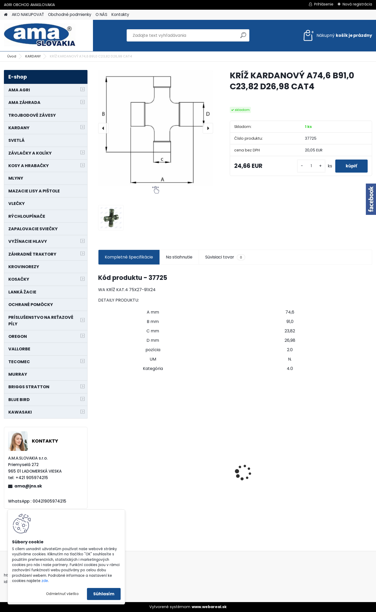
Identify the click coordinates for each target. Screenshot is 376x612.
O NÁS (101, 14)
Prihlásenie (323, 4)
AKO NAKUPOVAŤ (28, 14)
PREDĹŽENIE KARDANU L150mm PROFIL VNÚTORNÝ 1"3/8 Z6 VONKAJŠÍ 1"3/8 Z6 (337, 460)
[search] (243, 37)
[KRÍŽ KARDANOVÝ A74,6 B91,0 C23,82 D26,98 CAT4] (155, 128)
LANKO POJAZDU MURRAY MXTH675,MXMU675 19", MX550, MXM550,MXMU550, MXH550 (198, 472)
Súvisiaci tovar (225, 257)
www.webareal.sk (209, 606)
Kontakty (120, 14)
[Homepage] (6, 15)
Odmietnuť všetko (62, 593)
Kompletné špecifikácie (129, 257)
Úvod (11, 56)
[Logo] (40, 35)
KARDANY (33, 56)
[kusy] (311, 165)
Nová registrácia (357, 4)
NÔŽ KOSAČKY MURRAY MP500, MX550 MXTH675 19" (268, 439)
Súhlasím (103, 594)
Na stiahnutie (179, 257)
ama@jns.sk (28, 486)
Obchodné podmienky (69, 14)
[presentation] (103, 128)
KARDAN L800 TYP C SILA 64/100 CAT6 (126, 474)
